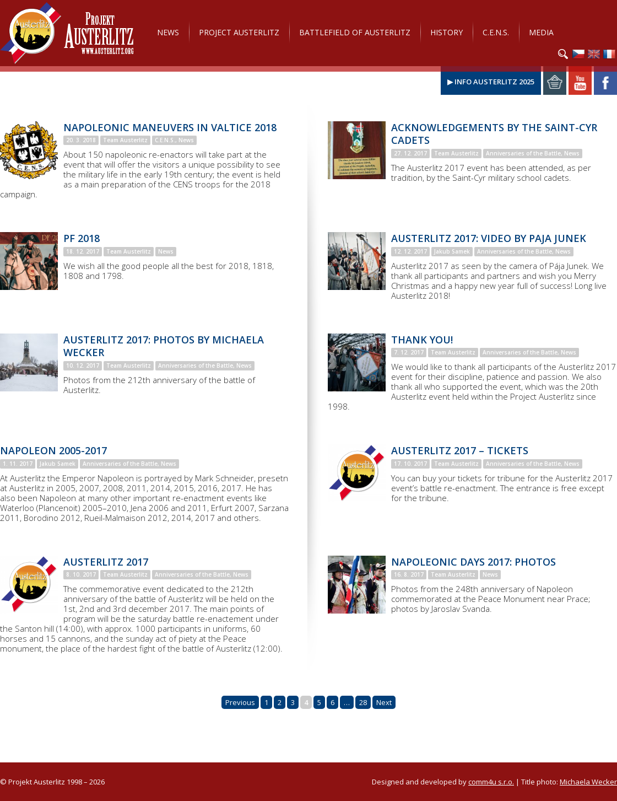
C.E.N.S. (496, 32)
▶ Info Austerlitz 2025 (490, 82)
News (168, 32)
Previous (240, 702)
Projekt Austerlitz (67, 33)
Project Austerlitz (239, 32)
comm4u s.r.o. (491, 782)
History (446, 32)
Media (541, 32)
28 (363, 702)
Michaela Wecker (588, 782)
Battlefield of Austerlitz (354, 32)
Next (384, 702)
